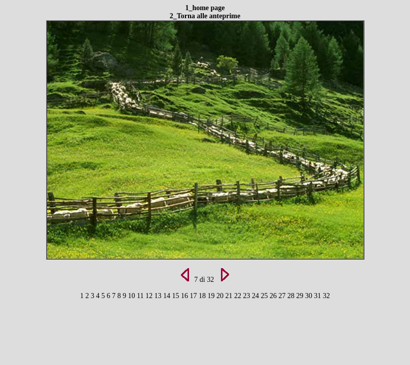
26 (274, 296)
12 (150, 296)
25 (265, 296)
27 (282, 296)
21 (229, 296)
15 (176, 296)
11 (141, 296)
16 (185, 296)
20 (221, 296)
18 (203, 296)
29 (300, 296)
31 (318, 296)
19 (211, 296)
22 (238, 296)
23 (247, 296)
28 (291, 296)
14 (167, 296)
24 (256, 296)
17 (194, 296)
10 (132, 296)
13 (158, 296)
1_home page (205, 8)
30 (309, 296)
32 (326, 296)
